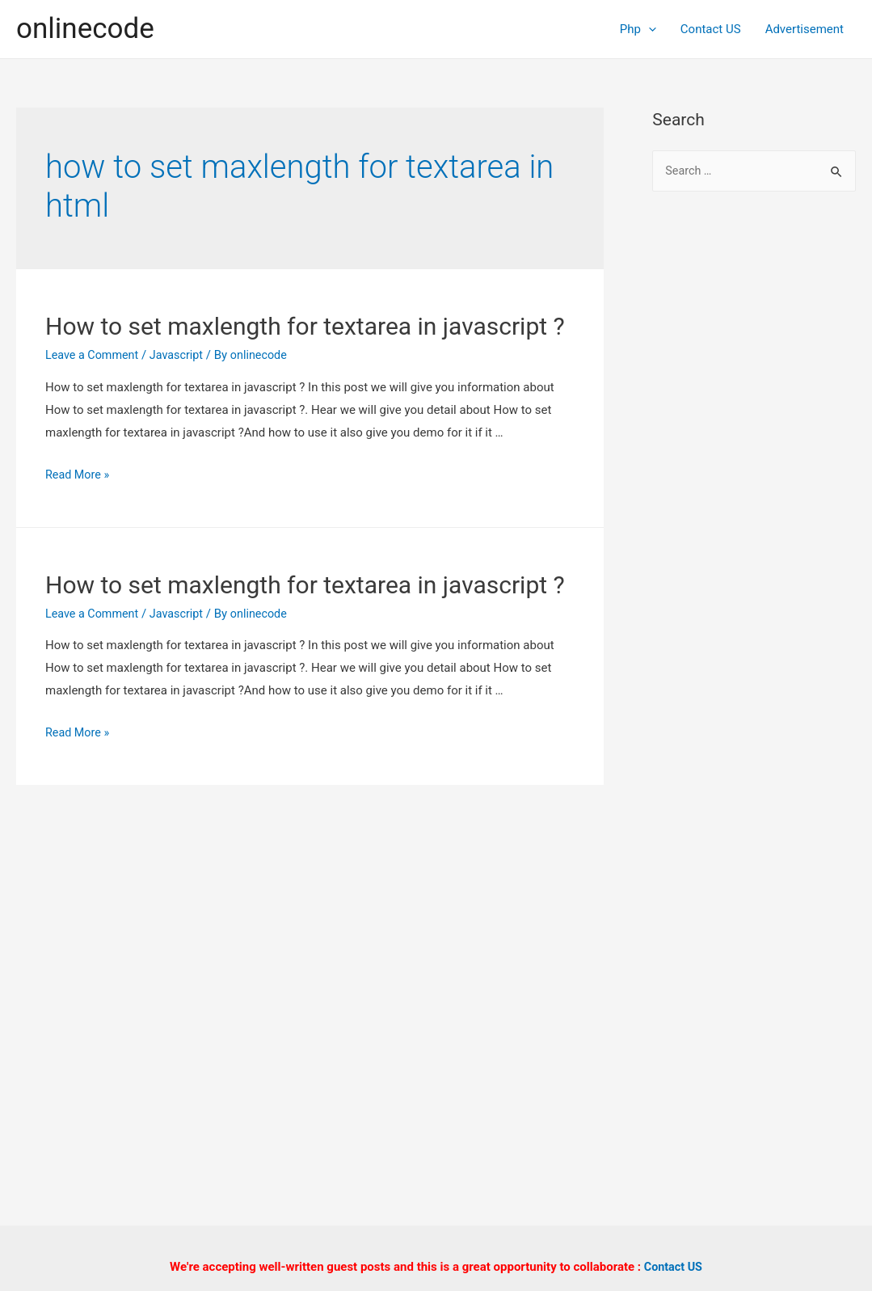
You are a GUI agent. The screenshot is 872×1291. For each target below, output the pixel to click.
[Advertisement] (754, 468)
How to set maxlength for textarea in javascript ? (305, 326)
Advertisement (804, 29)
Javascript (181, 355)
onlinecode (85, 28)
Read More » (78, 474)
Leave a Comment (94, 355)
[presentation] (648, 29)
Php (638, 29)
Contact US (710, 29)
